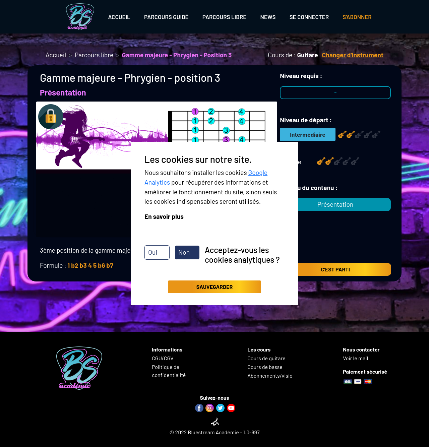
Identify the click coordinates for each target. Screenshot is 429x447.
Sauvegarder (214, 286)
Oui (152, 252)
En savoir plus (164, 216)
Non (184, 252)
